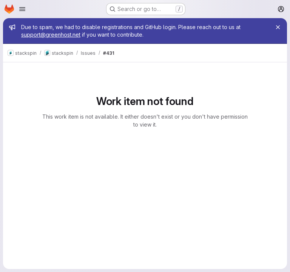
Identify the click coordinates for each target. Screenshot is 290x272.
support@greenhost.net (50, 34)
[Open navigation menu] (22, 9)
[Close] (277, 27)
